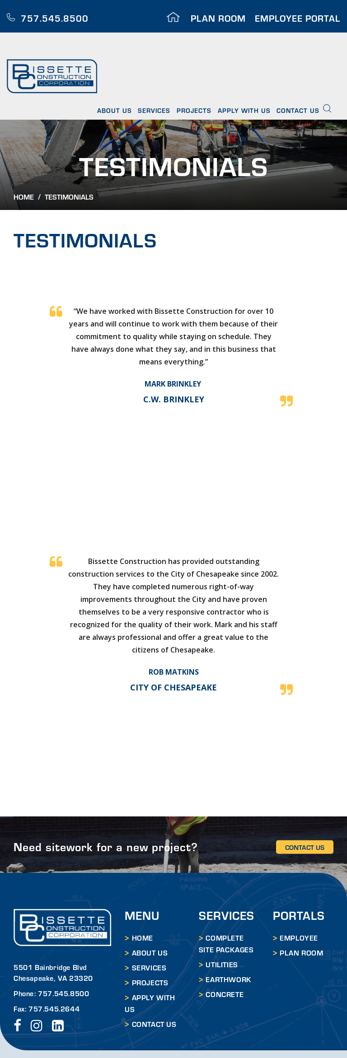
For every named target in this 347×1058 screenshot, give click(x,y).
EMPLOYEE (299, 906)
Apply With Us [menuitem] (248, 60)
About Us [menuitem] (124, 60)
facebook (17, 994)
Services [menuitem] (162, 60)
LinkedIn (58, 994)
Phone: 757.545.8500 (51, 961)
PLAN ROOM (218, 18)
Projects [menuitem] (200, 60)
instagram (36, 994)
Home (24, 165)
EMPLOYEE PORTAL (297, 18)
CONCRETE (225, 962)
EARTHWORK (228, 947)
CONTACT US (304, 815)
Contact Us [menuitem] (299, 60)
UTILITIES (222, 932)
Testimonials (69, 165)
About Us (150, 921)
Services (149, 936)
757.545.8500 (55, 18)
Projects (150, 950)
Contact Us (154, 992)
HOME (142, 906)
